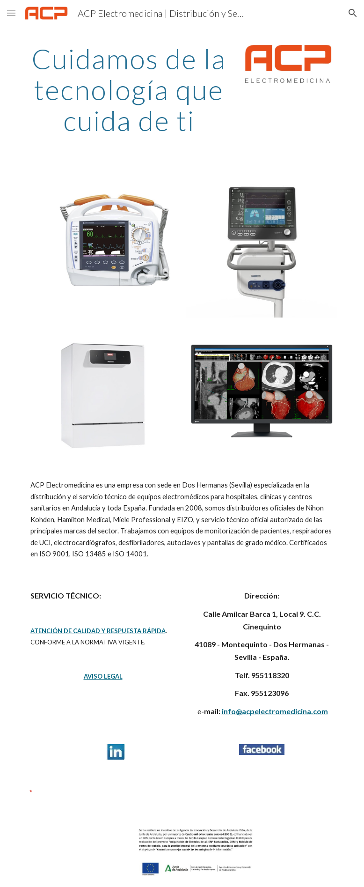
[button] (11, 13)
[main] (129, 89)
